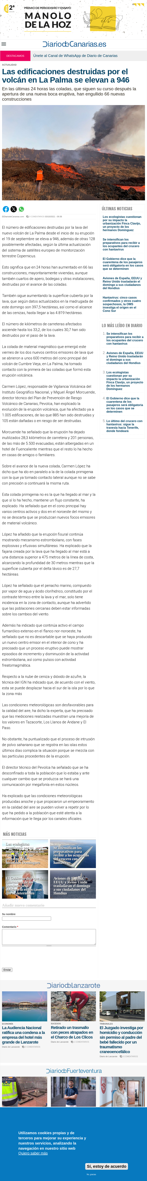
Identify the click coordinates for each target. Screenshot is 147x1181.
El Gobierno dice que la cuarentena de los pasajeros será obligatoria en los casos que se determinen (24, 886)
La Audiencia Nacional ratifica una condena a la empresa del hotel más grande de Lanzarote (23, 1034)
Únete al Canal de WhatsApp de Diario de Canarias (75, 56)
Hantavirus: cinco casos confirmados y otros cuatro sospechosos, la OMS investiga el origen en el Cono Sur (122, 304)
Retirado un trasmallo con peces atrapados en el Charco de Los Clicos (72, 1032)
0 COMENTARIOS (36, 217)
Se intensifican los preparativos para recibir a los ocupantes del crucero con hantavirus (71, 855)
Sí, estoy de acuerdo (106, 1166)
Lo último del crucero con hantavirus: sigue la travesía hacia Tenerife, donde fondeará (124, 426)
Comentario (10, 926)
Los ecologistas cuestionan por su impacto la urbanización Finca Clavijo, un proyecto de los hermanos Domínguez (25, 853)
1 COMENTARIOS (81, 1042)
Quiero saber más (33, 1153)
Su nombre (8, 914)
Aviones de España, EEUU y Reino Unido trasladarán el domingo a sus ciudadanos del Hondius (72, 886)
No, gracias (91, 1174)
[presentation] (30, 958)
